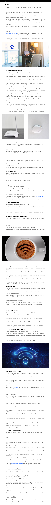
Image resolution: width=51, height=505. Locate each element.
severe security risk (39, 196)
